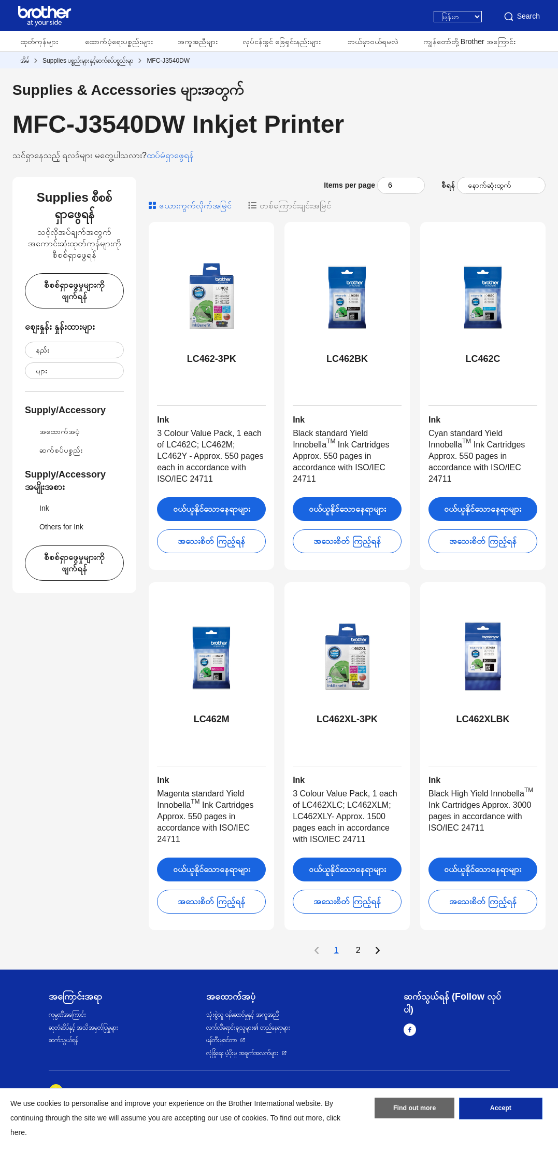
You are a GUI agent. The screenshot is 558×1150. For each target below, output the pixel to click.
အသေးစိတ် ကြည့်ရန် (211, 541)
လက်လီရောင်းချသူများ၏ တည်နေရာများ (248, 1027)
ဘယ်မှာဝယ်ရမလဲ (373, 41)
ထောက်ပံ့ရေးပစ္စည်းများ (119, 41)
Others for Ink (54, 527)
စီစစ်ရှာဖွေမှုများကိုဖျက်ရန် (74, 291)
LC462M (212, 719)
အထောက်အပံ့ (52, 431)
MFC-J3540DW (168, 60)
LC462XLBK (482, 719)
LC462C (482, 359)
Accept (500, 1110)
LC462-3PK (211, 359)
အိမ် (24, 60)
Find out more (414, 1110)
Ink (37, 508)
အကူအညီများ (198, 41)
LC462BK (347, 359)
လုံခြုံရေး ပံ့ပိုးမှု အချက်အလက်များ (242, 1053)
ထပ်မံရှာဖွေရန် (170, 155)
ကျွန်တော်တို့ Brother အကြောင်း (469, 41)
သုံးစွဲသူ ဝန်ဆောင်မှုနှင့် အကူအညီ (242, 1014)
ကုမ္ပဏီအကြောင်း (67, 1014)
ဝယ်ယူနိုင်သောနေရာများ (211, 508)
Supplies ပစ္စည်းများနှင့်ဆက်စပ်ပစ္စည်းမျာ (87, 60)
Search (521, 16)
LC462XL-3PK (347, 719)
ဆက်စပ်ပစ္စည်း (53, 450)
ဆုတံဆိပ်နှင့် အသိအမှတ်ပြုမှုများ (83, 1027)
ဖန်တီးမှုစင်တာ (221, 1040)
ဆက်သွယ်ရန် (63, 1040)
